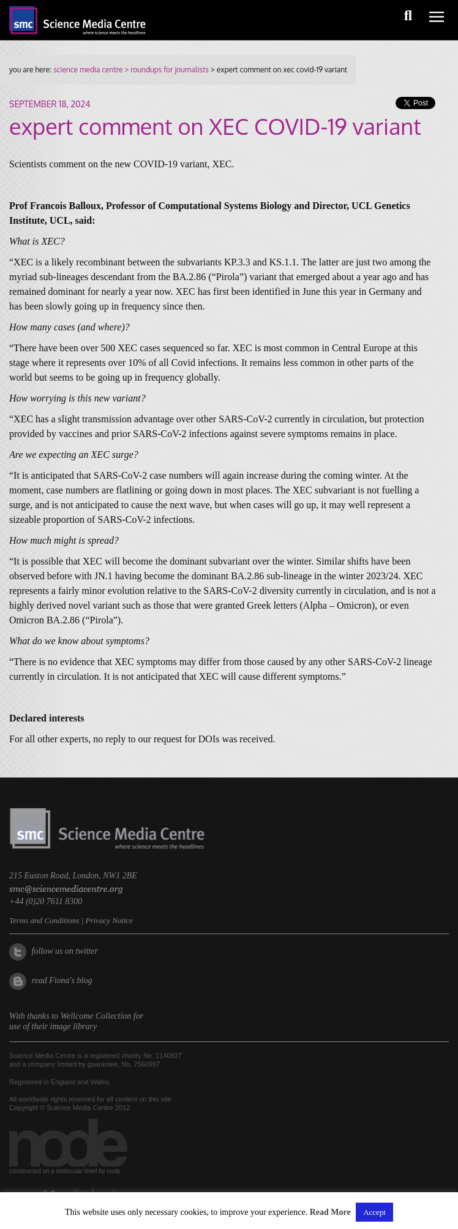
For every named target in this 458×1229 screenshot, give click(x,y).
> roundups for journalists (165, 69)
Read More (330, 1212)
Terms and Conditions (44, 920)
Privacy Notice (109, 920)
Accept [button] (374, 1212)
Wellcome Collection (96, 1016)
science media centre (87, 69)
